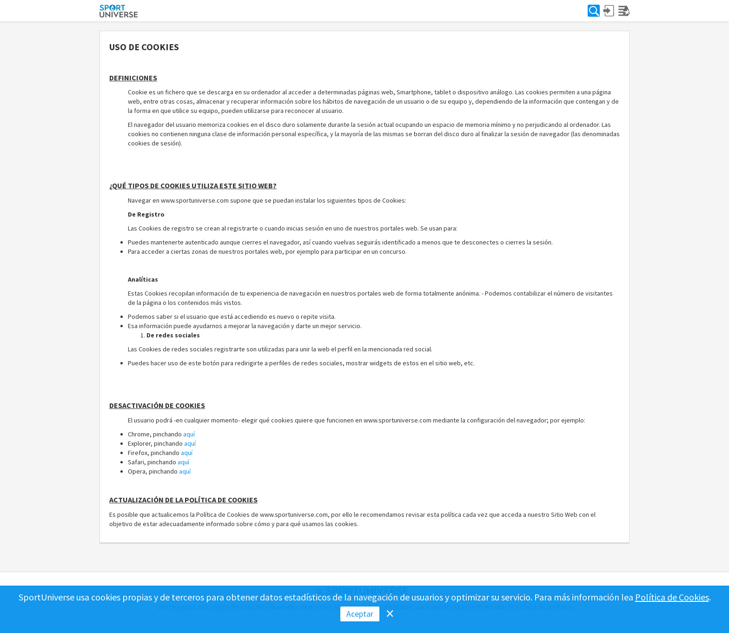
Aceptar (359, 613)
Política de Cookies (672, 597)
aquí (189, 434)
